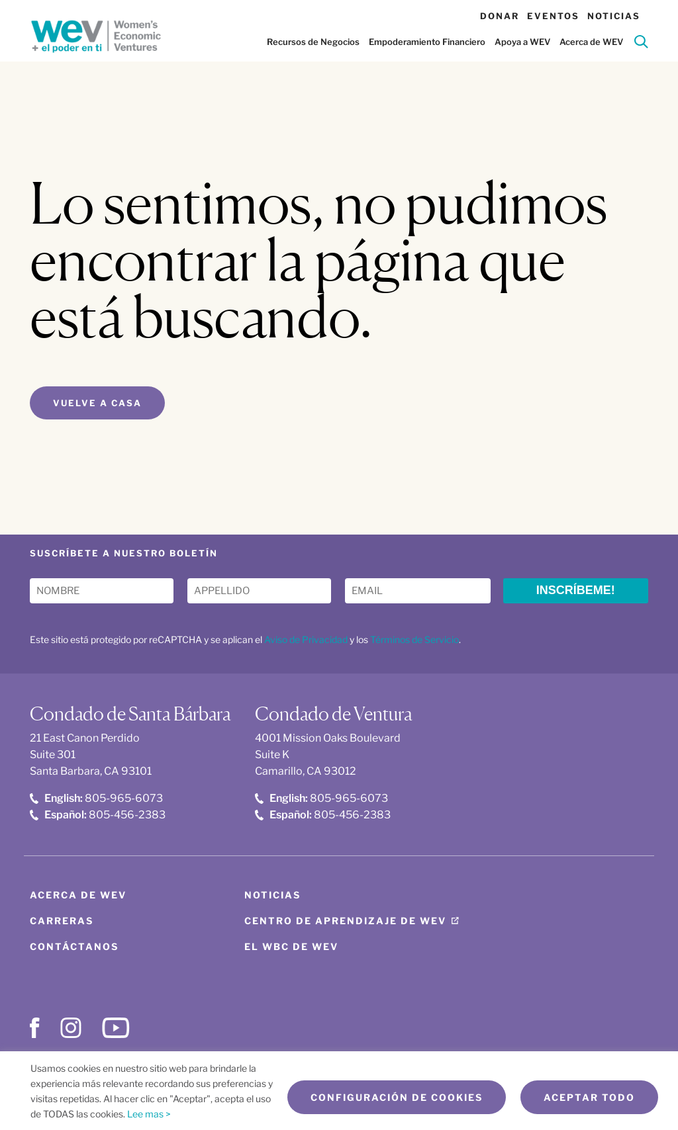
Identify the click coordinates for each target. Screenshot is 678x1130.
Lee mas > (149, 1113)
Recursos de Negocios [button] (313, 41)
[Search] (641, 44)
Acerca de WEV (591, 41)
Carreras (61, 920)
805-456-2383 (98, 814)
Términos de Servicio (414, 639)
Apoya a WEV (522, 41)
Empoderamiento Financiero (427, 41)
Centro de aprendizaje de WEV (345, 920)
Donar (499, 16)
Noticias (613, 16)
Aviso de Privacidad (306, 639)
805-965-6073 (96, 798)
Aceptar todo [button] (589, 1097)
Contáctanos (74, 946)
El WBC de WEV (291, 946)
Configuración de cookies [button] (397, 1097)
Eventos (553, 16)
